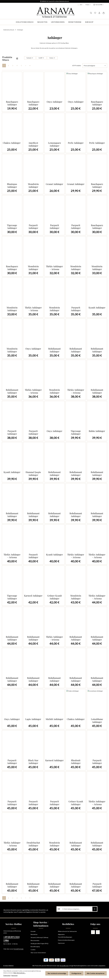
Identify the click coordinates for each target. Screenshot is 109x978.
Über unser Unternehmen (38, 952)
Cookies (33, 949)
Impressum (61, 943)
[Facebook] (93, 932)
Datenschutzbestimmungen (66, 940)
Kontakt (33, 931)
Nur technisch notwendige (57, 973)
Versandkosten (64, 965)
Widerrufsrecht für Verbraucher (67, 931)
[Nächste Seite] (26, 65)
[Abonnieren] (94, 909)
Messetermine (35, 940)
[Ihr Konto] (99, 13)
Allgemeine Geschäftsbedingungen (65, 936)
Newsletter (34, 934)
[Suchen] (91, 13)
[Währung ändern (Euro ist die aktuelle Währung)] (88, 4)
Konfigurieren (76, 973)
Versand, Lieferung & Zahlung (39, 937)
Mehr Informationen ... (19, 973)
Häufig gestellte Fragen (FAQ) (39, 943)
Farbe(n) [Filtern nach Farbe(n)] (30, 58)
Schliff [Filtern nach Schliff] (41, 58)
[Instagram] (98, 932)
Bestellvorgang (35, 946)
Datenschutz (6, 975)
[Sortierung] (94, 65)
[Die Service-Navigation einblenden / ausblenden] (98, 4)
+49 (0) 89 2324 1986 (11, 939)
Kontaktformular (18, 949)
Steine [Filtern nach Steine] (52, 58)
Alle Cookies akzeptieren (95, 973)
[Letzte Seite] (30, 65)
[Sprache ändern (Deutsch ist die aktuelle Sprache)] (80, 4)
